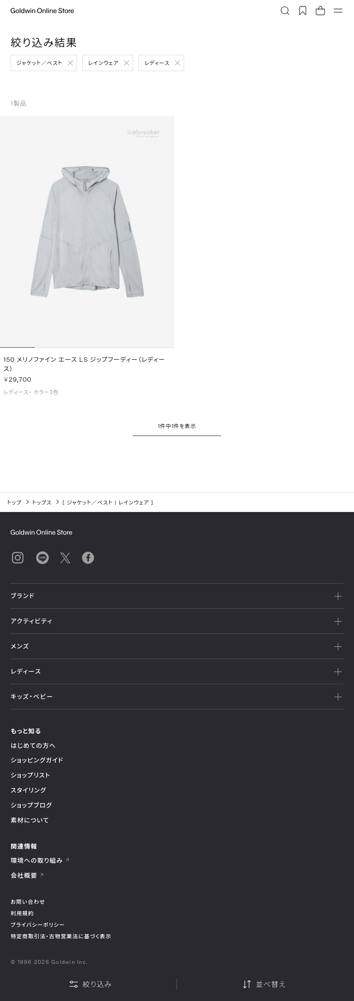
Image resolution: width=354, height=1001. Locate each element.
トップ (14, 502)
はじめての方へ (33, 745)
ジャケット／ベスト (39, 62)
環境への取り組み (40, 860)
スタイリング (28, 790)
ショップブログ (31, 805)
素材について (30, 820)
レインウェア (103, 62)
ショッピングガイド (37, 760)
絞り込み (90, 984)
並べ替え (264, 984)
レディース (156, 62)
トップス (42, 502)
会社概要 (27, 875)
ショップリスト (30, 775)
